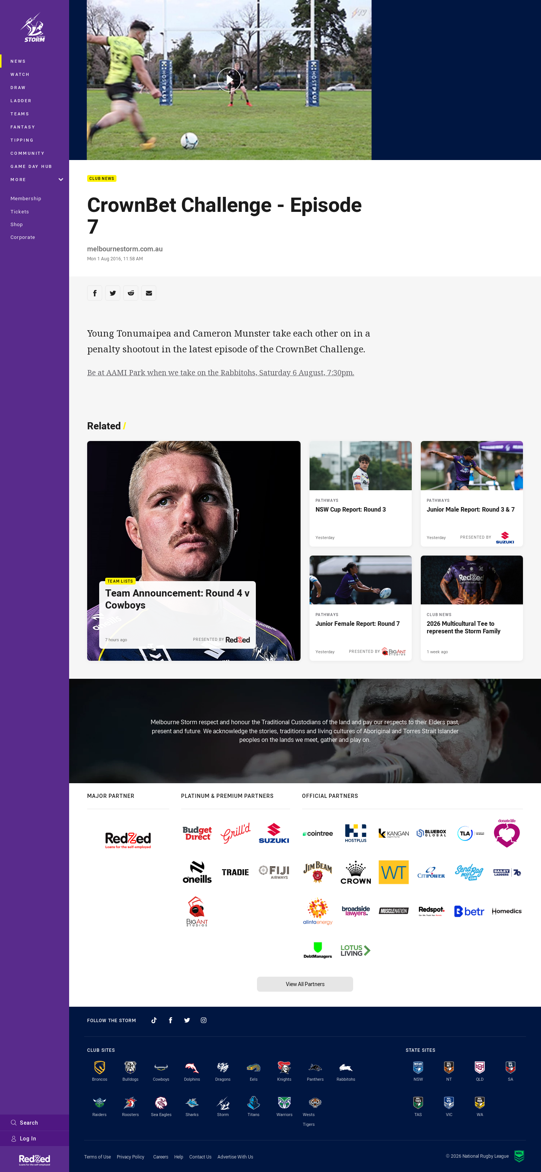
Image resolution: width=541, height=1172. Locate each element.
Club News (101, 178)
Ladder (21, 100)
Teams (20, 113)
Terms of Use (97, 1157)
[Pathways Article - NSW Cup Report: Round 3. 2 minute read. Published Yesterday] (361, 494)
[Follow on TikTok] (154, 1020)
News (18, 61)
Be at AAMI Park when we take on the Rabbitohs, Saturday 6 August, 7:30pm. (220, 372)
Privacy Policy (130, 1157)
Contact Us (200, 1157)
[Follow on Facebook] (171, 1020)
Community (28, 153)
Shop (17, 224)
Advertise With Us (235, 1157)
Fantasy (23, 127)
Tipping (22, 140)
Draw (18, 87)
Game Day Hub (32, 166)
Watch (20, 74)
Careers (160, 1157)
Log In (23, 1138)
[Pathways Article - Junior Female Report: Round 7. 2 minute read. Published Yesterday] (361, 608)
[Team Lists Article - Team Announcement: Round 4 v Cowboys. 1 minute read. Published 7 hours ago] (194, 551)
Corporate (23, 237)
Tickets (20, 211)
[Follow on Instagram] (204, 1020)
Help (178, 1157)
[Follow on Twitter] (187, 1020)
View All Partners (305, 984)
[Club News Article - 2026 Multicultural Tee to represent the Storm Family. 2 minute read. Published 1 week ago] (472, 608)
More (37, 179)
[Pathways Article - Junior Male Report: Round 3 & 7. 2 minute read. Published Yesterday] (472, 494)
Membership (26, 198)
